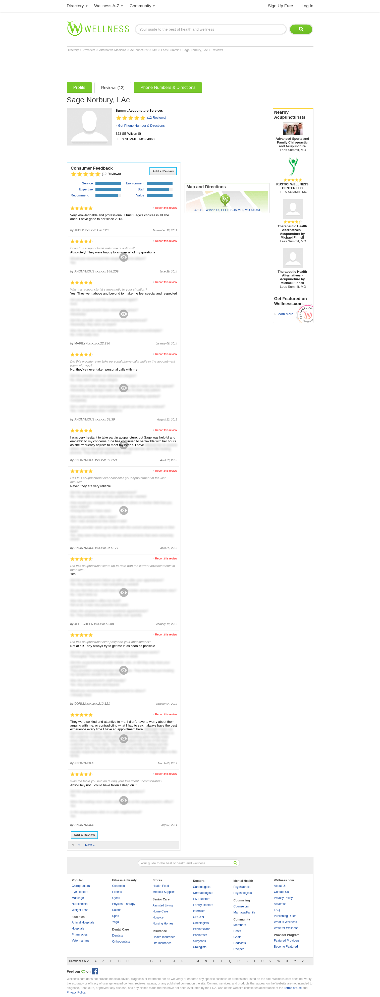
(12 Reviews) (156, 117)
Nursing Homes (163, 923)
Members (240, 925)
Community (140, 6)
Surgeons (199, 941)
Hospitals (78, 928)
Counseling (242, 900)
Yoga (115, 922)
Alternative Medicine (113, 50)
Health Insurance (164, 937)
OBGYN (198, 917)
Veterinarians (80, 940)
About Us (280, 886)
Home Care (160, 911)
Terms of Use (293, 988)
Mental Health (243, 881)
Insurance (160, 931)
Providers (89, 50)
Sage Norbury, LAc (196, 50)
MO (155, 50)
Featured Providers (287, 940)
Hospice (158, 917)
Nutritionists (80, 904)
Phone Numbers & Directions (167, 87)
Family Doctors (203, 905)
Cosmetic (118, 886)
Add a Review (163, 171)
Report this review (166, 207)
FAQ (277, 910)
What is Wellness (285, 922)
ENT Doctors (201, 899)
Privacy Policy (283, 898)
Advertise (280, 904)
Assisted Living (163, 905)
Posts (237, 931)
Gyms (116, 898)
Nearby (293, 115)
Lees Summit (170, 50)
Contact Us (281, 892)
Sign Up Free (280, 6)
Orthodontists (121, 941)
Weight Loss (80, 910)
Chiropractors (81, 886)
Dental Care (120, 929)
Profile (79, 87)
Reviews (217, 50)
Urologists (199, 947)
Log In (307, 6)
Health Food (161, 886)
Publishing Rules (285, 916)
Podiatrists (200, 935)
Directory (75, 6)
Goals (237, 937)
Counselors (241, 906)
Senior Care (161, 899)
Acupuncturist (139, 50)
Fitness (117, 892)
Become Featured (286, 946)
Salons (117, 910)
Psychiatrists (242, 887)
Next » (90, 845)
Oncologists (201, 923)
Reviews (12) (113, 88)
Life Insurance (162, 943)
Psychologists (243, 893)
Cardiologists (201, 887)
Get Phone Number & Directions (141, 125)
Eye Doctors (80, 892)
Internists (199, 911)
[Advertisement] (158, 65)
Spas (115, 916)
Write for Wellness (286, 928)
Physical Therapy (123, 904)
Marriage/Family (244, 912)
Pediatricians (201, 929)
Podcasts (240, 943)
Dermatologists (203, 893)
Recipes (239, 949)
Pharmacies (80, 934)
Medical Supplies (164, 892)
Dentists (117, 935)
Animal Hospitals (83, 922)
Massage (78, 898)
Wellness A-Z (106, 6)
